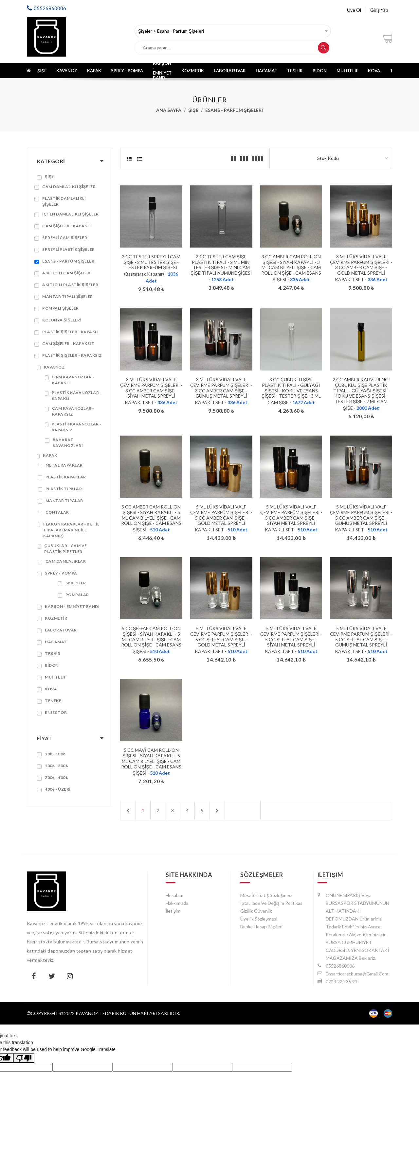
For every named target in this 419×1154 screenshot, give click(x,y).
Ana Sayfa (168, 110)
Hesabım (174, 895)
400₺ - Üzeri (57, 789)
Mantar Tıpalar (64, 500)
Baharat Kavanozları (68, 442)
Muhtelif (347, 70)
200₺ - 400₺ (56, 777)
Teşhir (294, 70)
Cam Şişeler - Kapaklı (66, 225)
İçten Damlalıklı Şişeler (70, 214)
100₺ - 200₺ (56, 765)
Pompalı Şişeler (60, 308)
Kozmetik (192, 70)
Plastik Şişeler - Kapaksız (72, 355)
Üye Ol (354, 10)
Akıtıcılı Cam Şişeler (66, 272)
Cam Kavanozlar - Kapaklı (73, 379)
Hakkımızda (177, 903)
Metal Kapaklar (64, 465)
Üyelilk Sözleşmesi (258, 918)
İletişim (173, 911)
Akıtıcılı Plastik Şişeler (70, 284)
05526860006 (50, 8)
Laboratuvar (230, 70)
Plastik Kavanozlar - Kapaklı (76, 395)
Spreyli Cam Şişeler (64, 237)
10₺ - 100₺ (55, 753)
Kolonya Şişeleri (62, 320)
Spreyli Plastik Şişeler (68, 249)
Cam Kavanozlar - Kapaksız (73, 411)
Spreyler (75, 582)
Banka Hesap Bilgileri (261, 926)
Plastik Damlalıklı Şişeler (64, 201)
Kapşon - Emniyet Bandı (163, 70)
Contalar (57, 512)
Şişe (41, 70)
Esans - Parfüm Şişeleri (234, 110)
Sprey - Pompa (127, 70)
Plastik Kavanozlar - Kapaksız (76, 427)
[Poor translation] (23, 1058)
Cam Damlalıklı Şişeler (69, 186)
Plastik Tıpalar (64, 488)
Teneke (53, 700)
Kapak (94, 70)
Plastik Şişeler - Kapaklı (70, 331)
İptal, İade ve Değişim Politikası (271, 903)
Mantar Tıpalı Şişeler (67, 296)
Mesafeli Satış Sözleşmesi (266, 895)
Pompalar (77, 594)
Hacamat (266, 70)
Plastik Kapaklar (66, 476)
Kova (374, 70)
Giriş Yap (379, 10)
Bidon (320, 70)
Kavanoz (66, 70)
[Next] (217, 810)
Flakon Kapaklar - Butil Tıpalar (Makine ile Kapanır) (71, 530)
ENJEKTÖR (56, 712)
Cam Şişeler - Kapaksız (68, 343)
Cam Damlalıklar (66, 561)
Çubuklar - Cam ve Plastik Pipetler (65, 548)
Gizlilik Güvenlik (256, 911)
